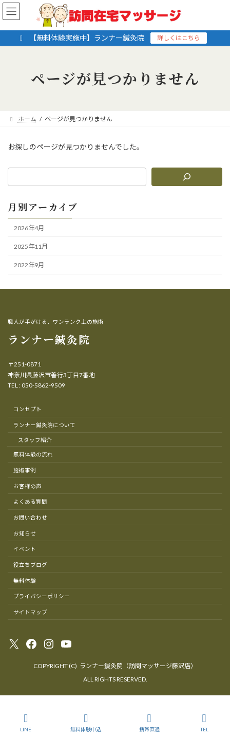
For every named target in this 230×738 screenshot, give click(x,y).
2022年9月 (29, 265)
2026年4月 (29, 228)
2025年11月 (31, 246)
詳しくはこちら (178, 38)
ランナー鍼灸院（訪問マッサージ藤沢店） (138, 666)
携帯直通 (149, 722)
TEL (204, 722)
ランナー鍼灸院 (49, 339)
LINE (26, 722)
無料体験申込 (85, 722)
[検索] (186, 177)
